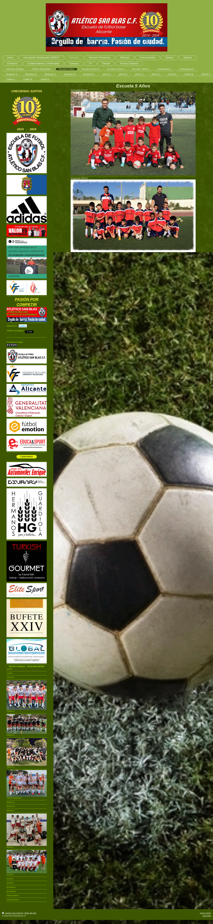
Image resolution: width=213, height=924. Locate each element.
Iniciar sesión (205, 913)
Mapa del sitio (30, 913)
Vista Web (206, 916)
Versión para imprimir (13, 913)
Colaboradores (26, 456)
